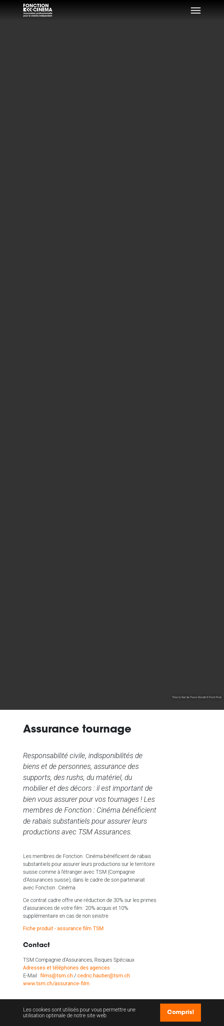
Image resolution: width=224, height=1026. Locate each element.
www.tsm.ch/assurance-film (56, 983)
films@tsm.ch (56, 975)
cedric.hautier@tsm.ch (103, 975)
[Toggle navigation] (195, 10)
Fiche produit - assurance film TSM (63, 928)
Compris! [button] (180, 1013)
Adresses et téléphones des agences (66, 968)
